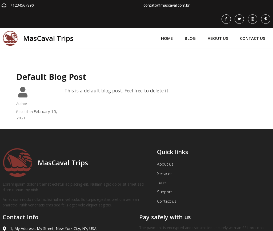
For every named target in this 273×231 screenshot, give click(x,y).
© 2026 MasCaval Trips (26, 223)
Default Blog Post (51, 66)
